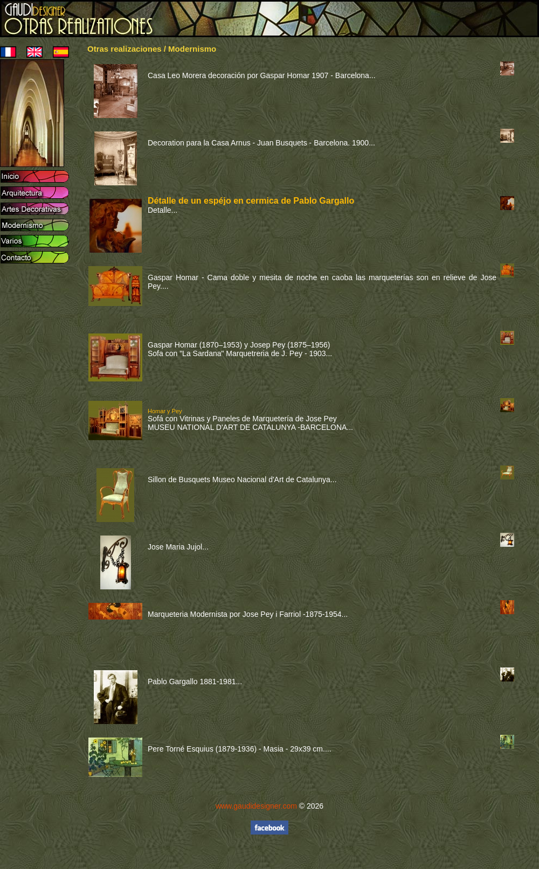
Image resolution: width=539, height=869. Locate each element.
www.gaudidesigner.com (256, 806)
